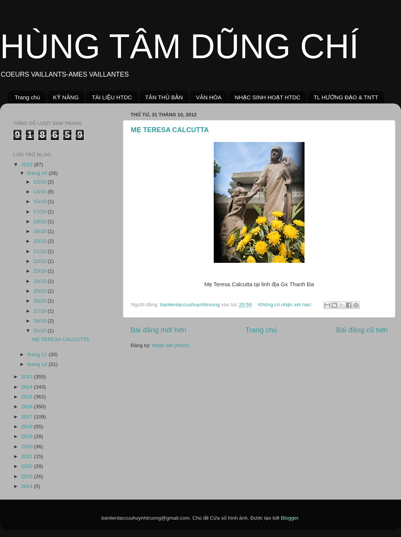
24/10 (40, 281)
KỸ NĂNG (66, 97)
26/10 (40, 301)
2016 (27, 406)
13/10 (40, 191)
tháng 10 (37, 173)
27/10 (40, 311)
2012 (27, 164)
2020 (27, 446)
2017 (27, 417)
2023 (27, 476)
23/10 (40, 271)
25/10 (40, 291)
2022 (27, 466)
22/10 (40, 261)
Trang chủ (27, 97)
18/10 (40, 221)
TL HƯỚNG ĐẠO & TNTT (346, 97)
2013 (27, 377)
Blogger (289, 518)
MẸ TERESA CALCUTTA (170, 130)
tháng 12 (37, 364)
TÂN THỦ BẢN (164, 97)
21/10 (40, 251)
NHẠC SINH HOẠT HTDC (267, 97)
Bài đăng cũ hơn (362, 330)
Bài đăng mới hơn (158, 330)
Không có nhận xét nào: (285, 304)
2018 (27, 426)
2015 (27, 397)
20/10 (40, 241)
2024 (27, 486)
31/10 (40, 330)
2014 (27, 387)
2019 (27, 436)
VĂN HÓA (209, 97)
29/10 (40, 321)
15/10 (40, 201)
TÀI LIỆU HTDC (112, 97)
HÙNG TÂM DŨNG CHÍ (179, 46)
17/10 (40, 211)
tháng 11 (37, 354)
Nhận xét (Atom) (170, 345)
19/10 (40, 231)
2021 (27, 456)
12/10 (40, 182)
